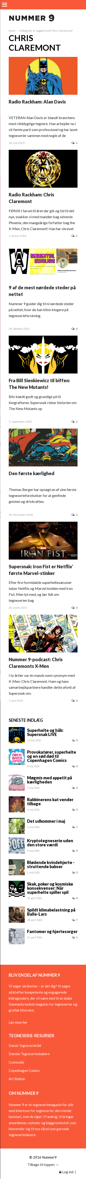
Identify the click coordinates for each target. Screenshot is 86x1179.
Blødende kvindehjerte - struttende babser (51, 864)
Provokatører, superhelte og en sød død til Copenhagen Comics (51, 756)
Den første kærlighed (31, 473)
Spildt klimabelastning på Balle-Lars (51, 912)
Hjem (12, 30)
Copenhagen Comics (24, 1070)
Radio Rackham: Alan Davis (37, 101)
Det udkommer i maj (46, 821)
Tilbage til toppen (43, 1164)
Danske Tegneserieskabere (29, 1054)
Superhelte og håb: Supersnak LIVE (45, 732)
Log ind (66, 1172)
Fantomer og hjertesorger (52, 931)
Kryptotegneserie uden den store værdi (50, 843)
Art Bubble (17, 1079)
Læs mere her (18, 1022)
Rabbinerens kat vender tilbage (50, 801)
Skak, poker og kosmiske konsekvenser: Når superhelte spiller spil (50, 888)
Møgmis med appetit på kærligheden (49, 780)
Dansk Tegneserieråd (25, 1045)
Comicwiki (16, 1062)
